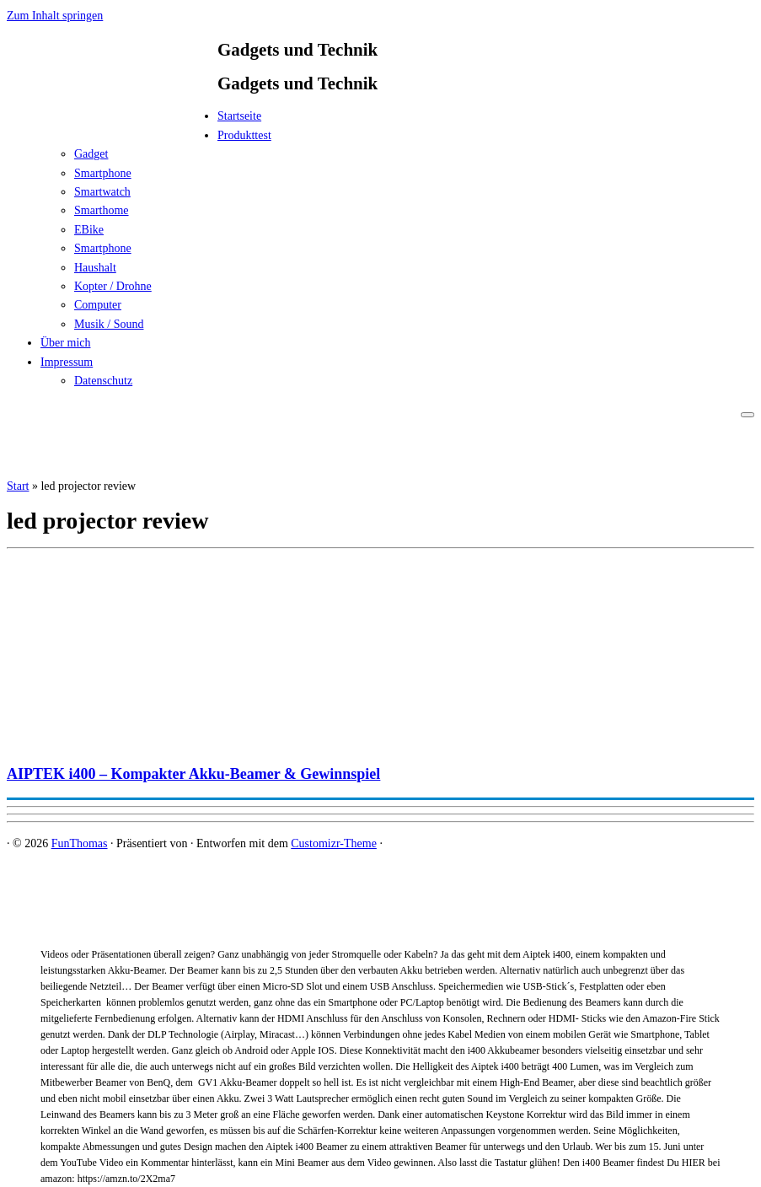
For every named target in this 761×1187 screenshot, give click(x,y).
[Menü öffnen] (747, 414)
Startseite (239, 116)
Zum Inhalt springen (55, 15)
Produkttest (244, 135)
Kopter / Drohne (113, 286)
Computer (97, 304)
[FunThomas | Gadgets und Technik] (112, 121)
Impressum (66, 362)
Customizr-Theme (334, 843)
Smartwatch (102, 191)
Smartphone (102, 173)
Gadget (91, 154)
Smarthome (101, 210)
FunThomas (79, 843)
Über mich (65, 342)
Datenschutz (103, 380)
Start (18, 486)
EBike (89, 229)
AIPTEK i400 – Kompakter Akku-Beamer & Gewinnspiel (193, 773)
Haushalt (95, 267)
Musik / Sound (108, 324)
